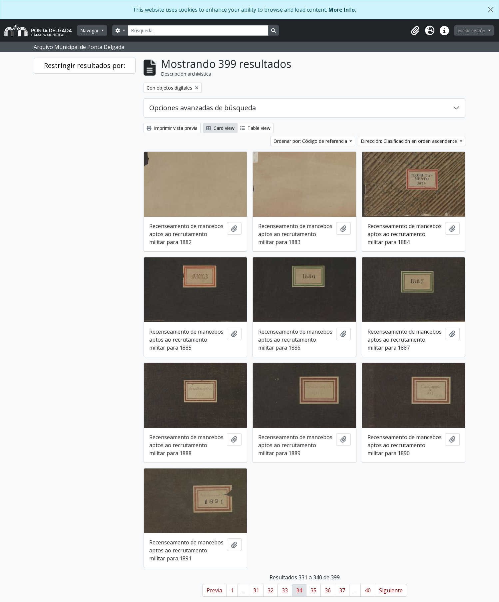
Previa (214, 590)
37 (342, 590)
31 (256, 590)
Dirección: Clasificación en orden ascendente (409, 141)
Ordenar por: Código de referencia (310, 141)
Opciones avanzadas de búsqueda (202, 107)
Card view (220, 128)
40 (368, 590)
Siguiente (391, 590)
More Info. (342, 9)
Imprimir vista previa (172, 128)
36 (328, 590)
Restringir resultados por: (84, 65)
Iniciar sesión (472, 30)
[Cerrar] (491, 9)
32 (270, 590)
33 (285, 590)
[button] (415, 30)
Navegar (90, 30)
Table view (255, 128)
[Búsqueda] (198, 30)
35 (313, 590)
